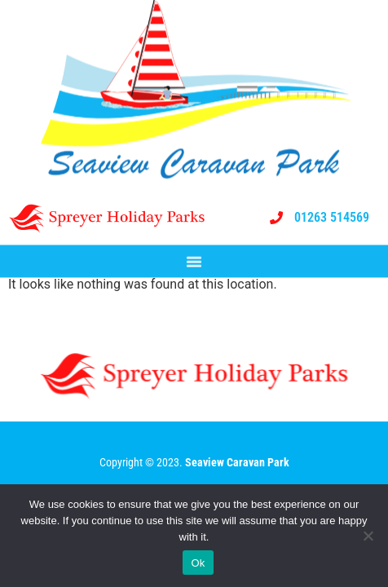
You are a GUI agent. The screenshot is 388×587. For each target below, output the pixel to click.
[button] (194, 262)
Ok (198, 563)
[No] (367, 535)
